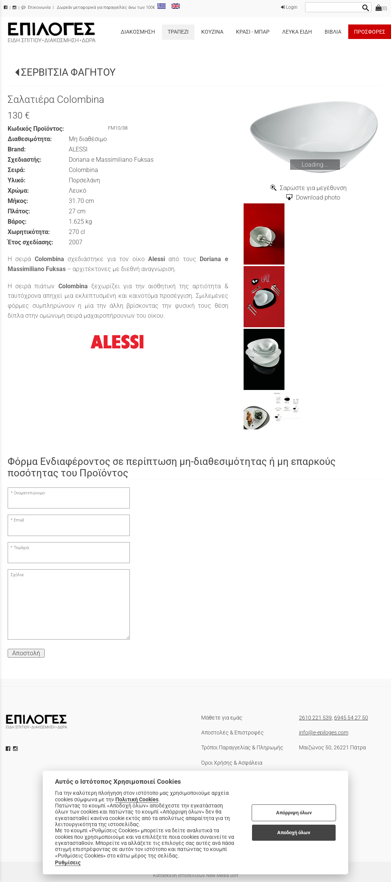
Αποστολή (26, 653)
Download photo (318, 197)
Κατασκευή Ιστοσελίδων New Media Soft (195, 875)
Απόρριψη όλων (294, 812)
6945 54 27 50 (351, 718)
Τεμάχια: (21, 547)
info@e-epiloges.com (323, 732)
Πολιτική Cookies (136, 799)
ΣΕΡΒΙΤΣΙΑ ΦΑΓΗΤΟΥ (68, 72)
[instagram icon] (16, 749)
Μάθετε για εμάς (221, 718)
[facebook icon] (9, 749)
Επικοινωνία (35, 7)
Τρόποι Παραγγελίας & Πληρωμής (242, 747)
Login (289, 7)
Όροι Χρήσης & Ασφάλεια (231, 763)
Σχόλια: (17, 574)
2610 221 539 (315, 718)
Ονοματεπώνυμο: (29, 493)
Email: (19, 520)
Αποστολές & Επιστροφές (232, 732)
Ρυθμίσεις (68, 862)
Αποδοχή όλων (293, 832)
